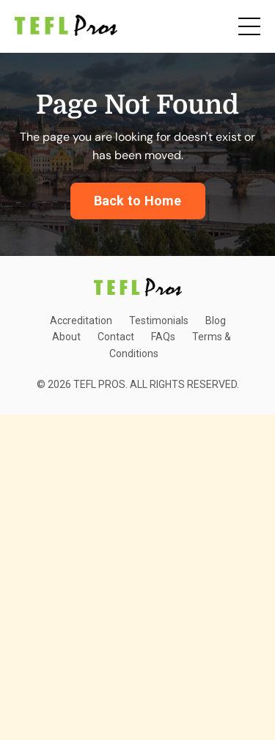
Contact (116, 336)
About (66, 336)
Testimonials (158, 320)
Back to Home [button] (138, 200)
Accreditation (81, 320)
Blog (215, 320)
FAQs (163, 336)
